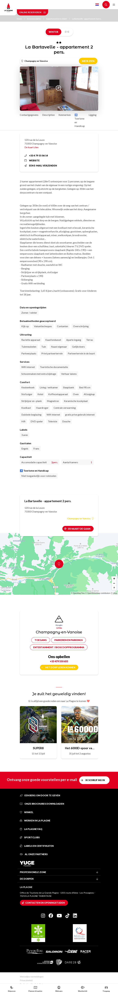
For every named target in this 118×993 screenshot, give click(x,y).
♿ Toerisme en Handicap (80, 120)
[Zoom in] (114, 578)
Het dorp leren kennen (60, 667)
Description (48, 114)
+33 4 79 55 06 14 (36, 155)
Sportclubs (30, 837)
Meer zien (88, 61)
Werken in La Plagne (35, 820)
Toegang (41, 640)
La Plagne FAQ (31, 829)
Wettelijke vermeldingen (31, 976)
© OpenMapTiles (78, 593)
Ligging (92, 114)
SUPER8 (38, 748)
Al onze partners (34, 854)
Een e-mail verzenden (40, 165)
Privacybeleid (26, 980)
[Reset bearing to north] (114, 588)
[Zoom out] (114, 583)
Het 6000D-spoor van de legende (79, 748)
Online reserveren (32, 12)
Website (32, 160)
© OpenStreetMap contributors (97, 593)
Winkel (26, 812)
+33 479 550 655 (59, 661)
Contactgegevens (29, 114)
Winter (53, 31)
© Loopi (114, 593)
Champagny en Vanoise (80, 518)
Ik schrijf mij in (95, 780)
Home (21, 19)
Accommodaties (35, 19)
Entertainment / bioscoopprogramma (58, 647)
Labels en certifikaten (37, 845)
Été (67, 31)
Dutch (97, 5)
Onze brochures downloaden (42, 803)
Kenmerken (65, 114)
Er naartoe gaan (79, 528)
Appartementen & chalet (58, 19)
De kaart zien (31, 147)
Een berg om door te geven (40, 795)
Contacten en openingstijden (45, 902)
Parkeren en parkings (68, 640)
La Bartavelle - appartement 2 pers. (86, 19)
